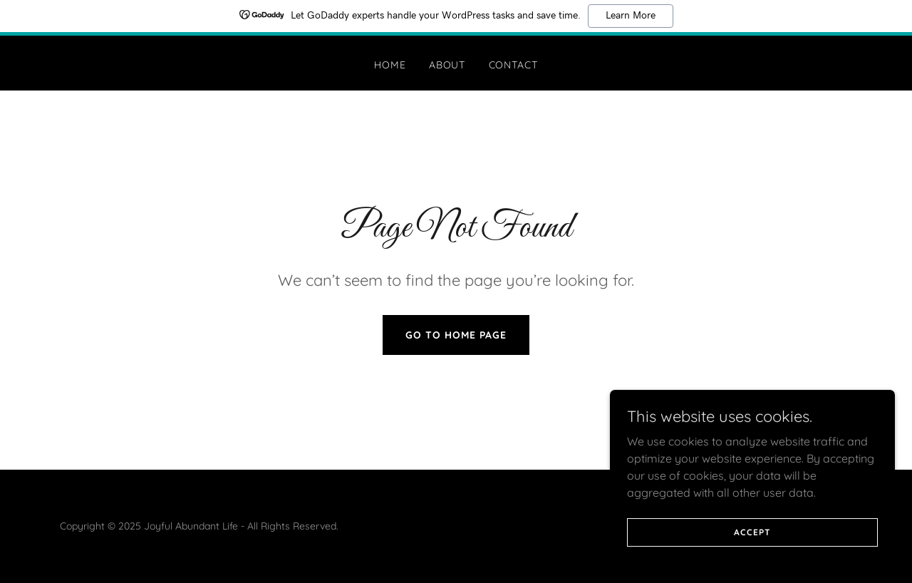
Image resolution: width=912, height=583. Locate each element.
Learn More (631, 16)
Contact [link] (514, 64)
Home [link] (390, 64)
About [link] (447, 64)
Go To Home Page (456, 335)
